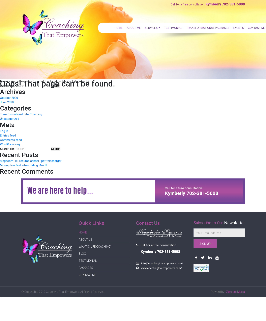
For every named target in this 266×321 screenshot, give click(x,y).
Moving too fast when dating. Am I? (23, 165)
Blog (82, 253)
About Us (85, 239)
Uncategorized (9, 119)
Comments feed (11, 140)
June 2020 (7, 102)
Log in (4, 131)
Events (238, 27)
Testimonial (173, 27)
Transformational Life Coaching (21, 114)
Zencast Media (235, 291)
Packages (86, 267)
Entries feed (8, 135)
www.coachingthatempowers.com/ (161, 268)
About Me (135, 27)
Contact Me (256, 27)
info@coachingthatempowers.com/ (162, 263)
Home (120, 27)
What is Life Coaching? (95, 246)
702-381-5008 (233, 4)
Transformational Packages (207, 27)
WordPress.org (10, 144)
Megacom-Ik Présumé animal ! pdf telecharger (30, 161)
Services (152, 27)
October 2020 (9, 98)
